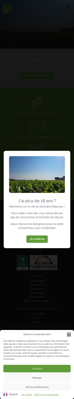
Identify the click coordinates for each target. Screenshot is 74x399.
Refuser (37, 377)
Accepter (37, 368)
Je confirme (37, 239)
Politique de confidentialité (46, 394)
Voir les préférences (37, 387)
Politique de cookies (23, 394)
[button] (69, 334)
